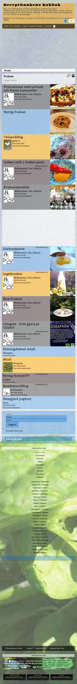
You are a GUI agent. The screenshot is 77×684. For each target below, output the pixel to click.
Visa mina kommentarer (23, 99)
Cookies (29, 648)
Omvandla (32, 26)
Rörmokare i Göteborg (40, 540)
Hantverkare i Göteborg (40, 485)
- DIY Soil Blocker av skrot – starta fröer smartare (22, 661)
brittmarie (16, 389)
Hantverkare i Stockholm (40, 482)
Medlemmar (17, 26)
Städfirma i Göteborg (40, 549)
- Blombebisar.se (9, 658)
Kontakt (6, 26)
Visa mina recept (20, 97)
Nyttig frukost (15, 112)
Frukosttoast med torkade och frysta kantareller (23, 88)
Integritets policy (40, 648)
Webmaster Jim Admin (27, 94)
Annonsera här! (39, 448)
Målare (40, 462)
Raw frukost (12, 299)
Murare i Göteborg (39, 522)
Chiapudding (13, 137)
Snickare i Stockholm (40, 528)
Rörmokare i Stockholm (40, 537)
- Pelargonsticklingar (11, 668)
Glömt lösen (18, 431)
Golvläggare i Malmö (40, 515)
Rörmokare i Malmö (40, 543)
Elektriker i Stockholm (40, 491)
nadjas (7, 379)
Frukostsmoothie (17, 187)
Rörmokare (40, 474)
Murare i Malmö (40, 525)
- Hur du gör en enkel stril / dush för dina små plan (22, 663)
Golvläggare (40, 465)
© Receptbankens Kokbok (13, 648)
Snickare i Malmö (40, 534)
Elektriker (40, 459)
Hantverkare (40, 455)
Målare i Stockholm (40, 500)
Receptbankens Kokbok (32, 5)
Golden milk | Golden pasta (24, 162)
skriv (11, 26)
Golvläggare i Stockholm (40, 509)
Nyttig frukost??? (16, 375)
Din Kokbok (48, 26)
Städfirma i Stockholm (40, 546)
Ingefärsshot (12, 274)
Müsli (7, 359)
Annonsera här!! (38, 655)
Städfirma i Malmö (40, 552)
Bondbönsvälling (15, 386)
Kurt (5, 402)
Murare (39, 468)
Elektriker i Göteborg (40, 494)
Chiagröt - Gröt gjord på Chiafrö (21, 325)
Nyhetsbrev (39, 26)
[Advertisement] (38, 48)
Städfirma (39, 477)
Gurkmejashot (14, 249)
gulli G (16, 140)
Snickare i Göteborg (40, 531)
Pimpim (18, 363)
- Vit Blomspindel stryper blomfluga (17, 666)
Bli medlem (10, 431)
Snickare (40, 471)
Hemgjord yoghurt (17, 399)
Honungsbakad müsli (19, 349)
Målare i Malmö (40, 506)
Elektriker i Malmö (40, 497)
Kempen (8, 352)
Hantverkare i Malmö (40, 488)
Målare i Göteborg (40, 503)
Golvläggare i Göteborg (40, 512)
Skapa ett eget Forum (57, 648)
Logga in (25, 26)
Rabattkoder (14, 439)
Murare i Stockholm (40, 519)
